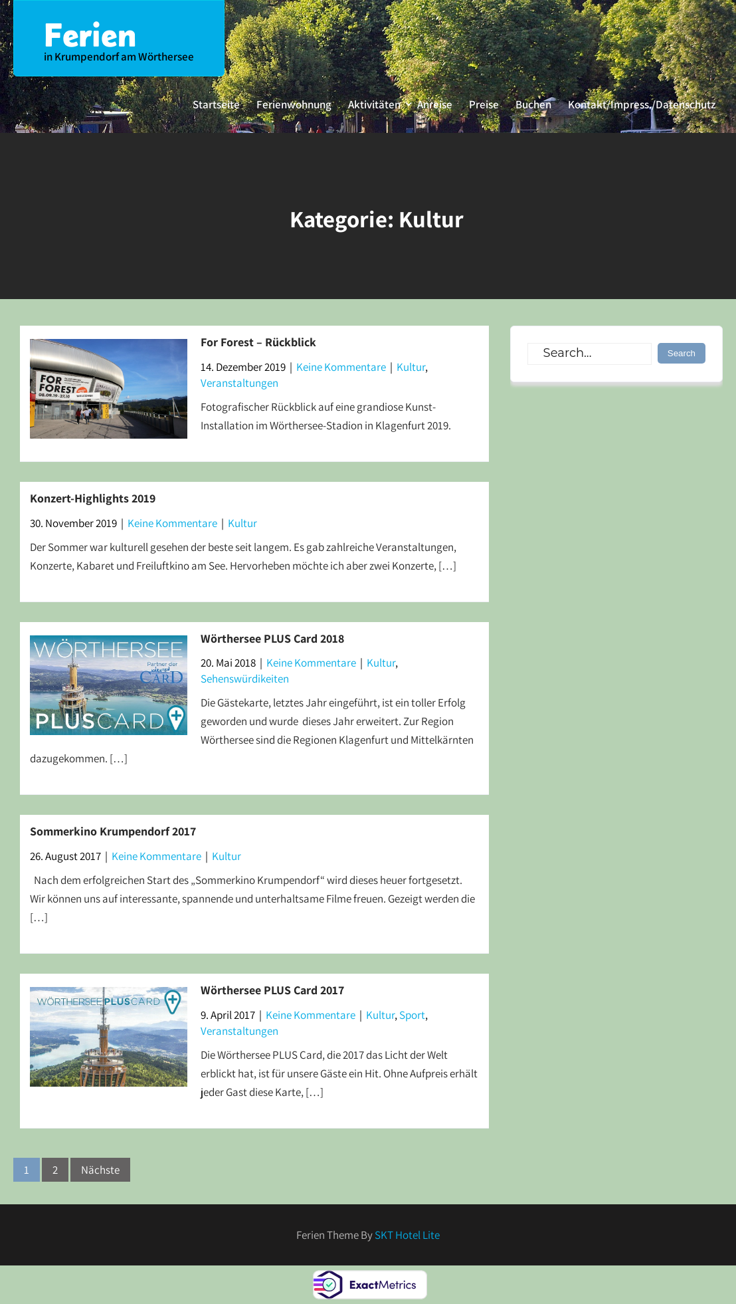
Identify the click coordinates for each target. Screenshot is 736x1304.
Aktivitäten (374, 104)
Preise (484, 104)
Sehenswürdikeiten (245, 678)
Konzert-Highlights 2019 (92, 498)
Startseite (216, 104)
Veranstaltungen (239, 383)
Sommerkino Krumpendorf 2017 (113, 831)
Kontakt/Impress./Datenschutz (641, 104)
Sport (412, 1015)
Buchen (533, 104)
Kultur (411, 367)
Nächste (100, 1169)
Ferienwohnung (293, 104)
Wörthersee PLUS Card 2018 (272, 638)
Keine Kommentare (341, 367)
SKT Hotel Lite (407, 1235)
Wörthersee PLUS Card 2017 (272, 990)
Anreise (434, 104)
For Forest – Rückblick (258, 342)
